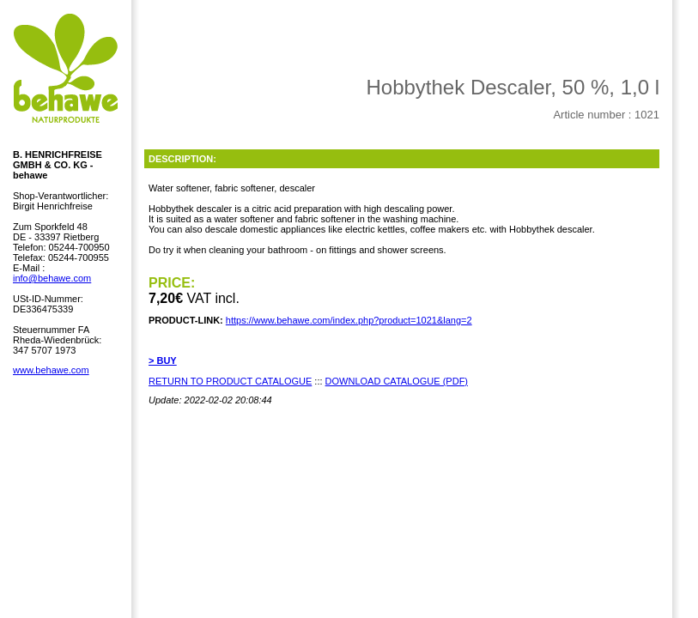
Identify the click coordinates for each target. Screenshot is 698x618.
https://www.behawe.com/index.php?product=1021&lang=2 (349, 320)
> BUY (163, 360)
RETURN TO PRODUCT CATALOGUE (230, 381)
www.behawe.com (51, 370)
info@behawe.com (52, 278)
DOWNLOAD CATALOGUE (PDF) (396, 381)
